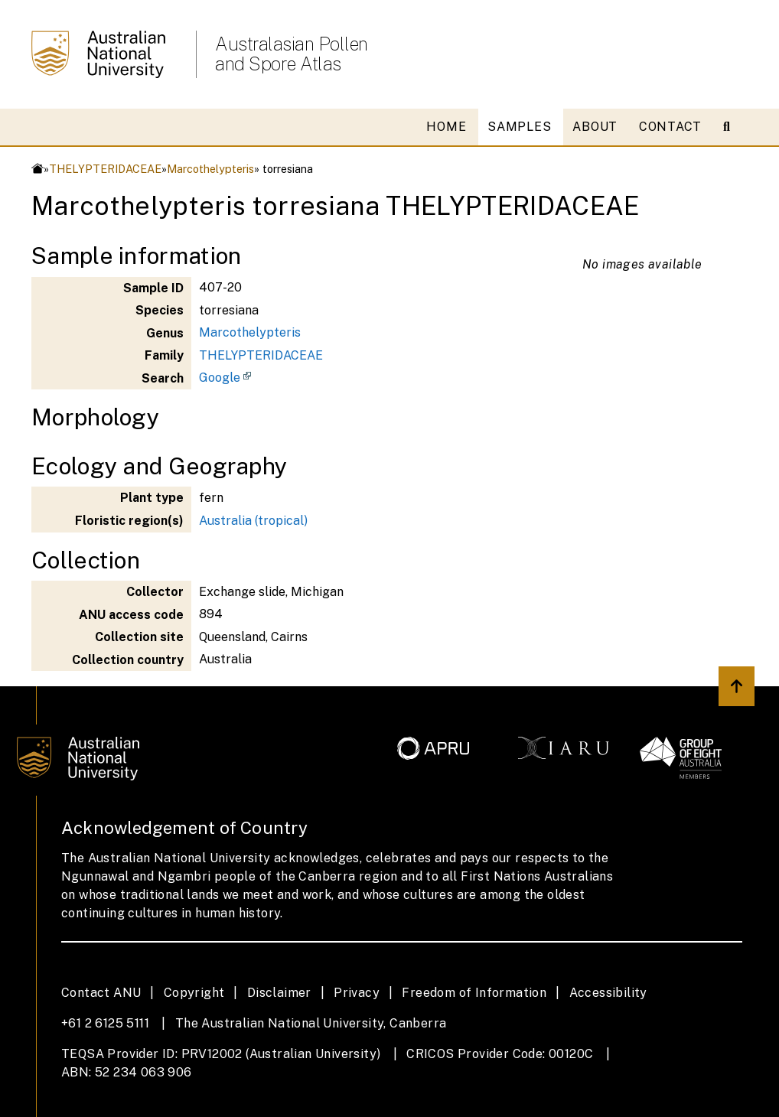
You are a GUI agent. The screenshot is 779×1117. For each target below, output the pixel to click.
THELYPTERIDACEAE (105, 168)
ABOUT (595, 126)
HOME (446, 126)
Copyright (194, 992)
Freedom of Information (474, 992)
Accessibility (608, 992)
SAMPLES (519, 126)
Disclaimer (279, 992)
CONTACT (670, 126)
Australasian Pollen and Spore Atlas (291, 53)
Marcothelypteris (210, 168)
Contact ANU (101, 992)
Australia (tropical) (253, 520)
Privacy (357, 992)
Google (219, 377)
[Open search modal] (732, 127)
